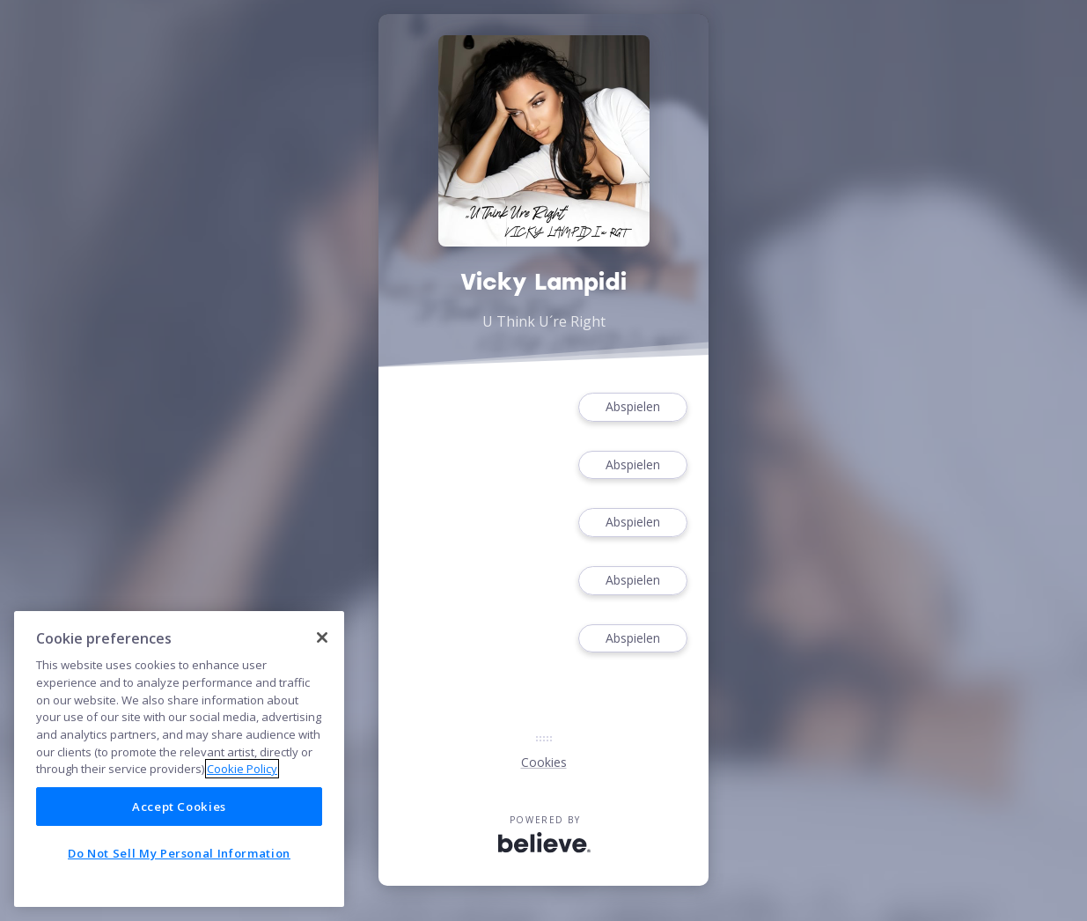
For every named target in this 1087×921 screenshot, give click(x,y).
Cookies (544, 762)
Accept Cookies (179, 806)
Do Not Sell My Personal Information (179, 853)
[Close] (322, 637)
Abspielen (633, 407)
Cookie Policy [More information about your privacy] (242, 769)
